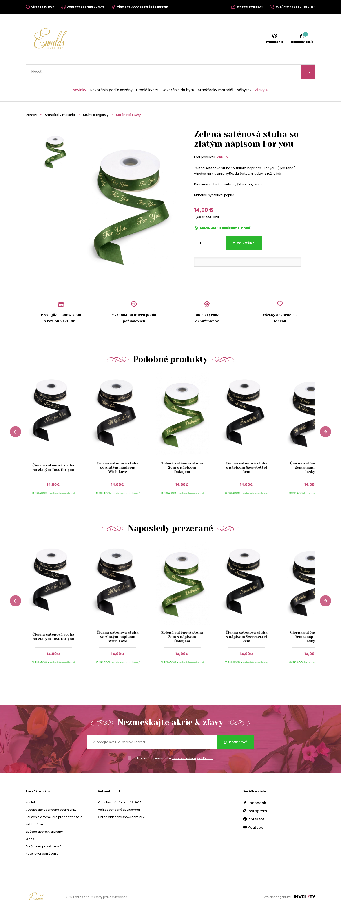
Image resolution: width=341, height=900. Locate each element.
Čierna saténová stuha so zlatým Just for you (53, 453)
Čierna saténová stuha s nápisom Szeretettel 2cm (246, 453)
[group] (58, 423)
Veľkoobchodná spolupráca (119, 795)
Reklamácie (34, 810)
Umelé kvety (147, 76)
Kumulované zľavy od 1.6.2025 (120, 788)
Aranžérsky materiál (215, 76)
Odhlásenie (205, 744)
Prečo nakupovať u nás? (43, 832)
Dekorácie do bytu (178, 76)
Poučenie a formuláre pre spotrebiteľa (54, 803)
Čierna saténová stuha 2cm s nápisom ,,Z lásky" (311, 453)
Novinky (79, 76)
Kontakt (31, 788)
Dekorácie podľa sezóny (111, 76)
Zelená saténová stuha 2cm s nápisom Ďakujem (182, 453)
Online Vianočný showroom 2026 (122, 803)
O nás (30, 825)
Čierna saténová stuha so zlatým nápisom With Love (118, 453)
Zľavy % (261, 76)
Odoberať (235, 728)
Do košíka (246, 229)
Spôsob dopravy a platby (44, 817)
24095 (222, 142)
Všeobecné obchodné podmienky (51, 795)
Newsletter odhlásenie (42, 839)
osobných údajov (184, 744)
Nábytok (244, 76)
